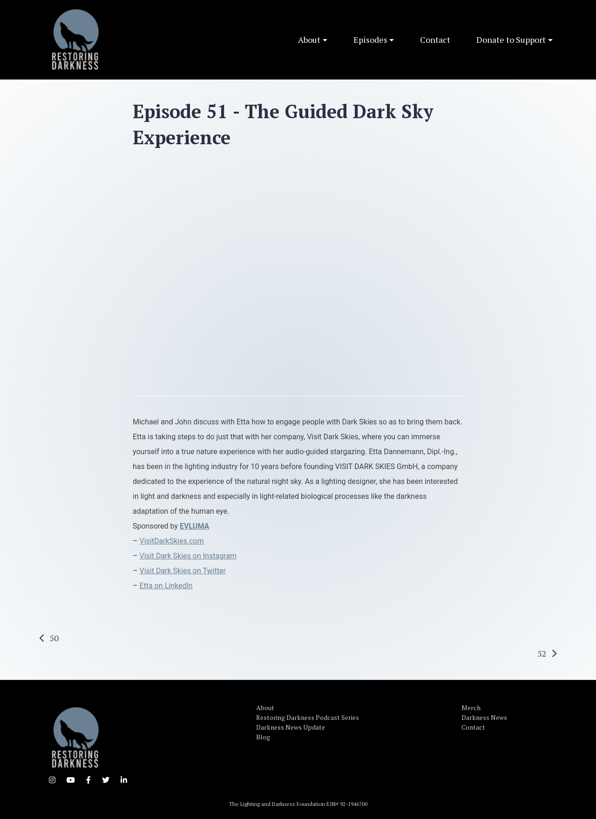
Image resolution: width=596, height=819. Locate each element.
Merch (471, 707)
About (309, 39)
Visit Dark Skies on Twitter (182, 570)
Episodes (370, 39)
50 (54, 638)
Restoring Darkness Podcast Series (307, 717)
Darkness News (484, 717)
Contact (435, 39)
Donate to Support (511, 39)
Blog (263, 736)
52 (542, 653)
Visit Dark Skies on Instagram (187, 555)
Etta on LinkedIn (165, 585)
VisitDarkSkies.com (171, 541)
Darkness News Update (290, 727)
